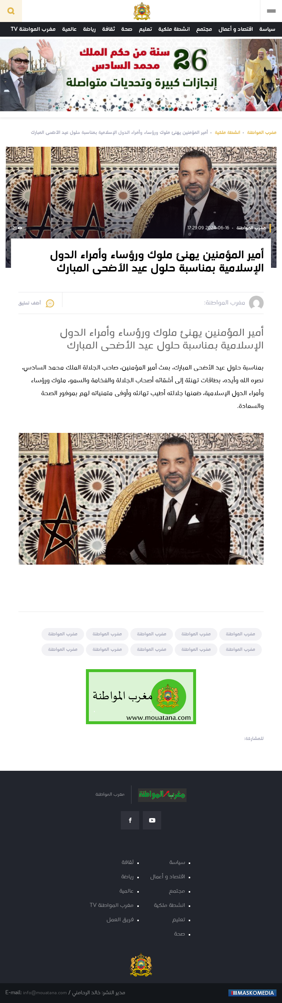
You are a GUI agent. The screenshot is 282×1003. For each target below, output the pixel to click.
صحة (127, 29)
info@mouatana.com (45, 993)
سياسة (267, 29)
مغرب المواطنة (261, 132)
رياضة (89, 29)
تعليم (145, 29)
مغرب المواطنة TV (33, 29)
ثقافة (108, 29)
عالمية (69, 29)
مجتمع (204, 29)
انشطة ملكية (174, 29)
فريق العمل (120, 919)
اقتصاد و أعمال (235, 29)
